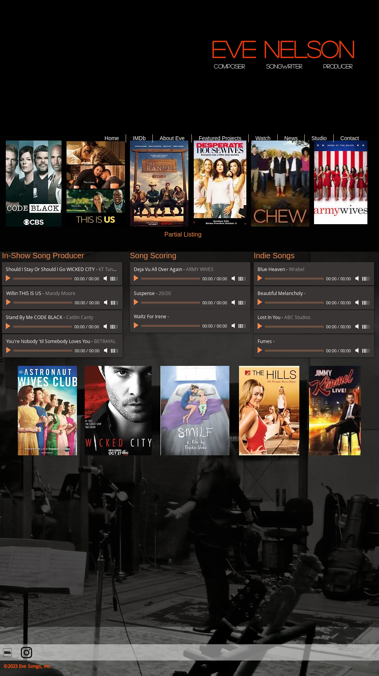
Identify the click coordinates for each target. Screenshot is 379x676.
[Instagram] (26, 652)
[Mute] (106, 326)
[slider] (114, 327)
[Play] (9, 326)
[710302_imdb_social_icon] (7, 652)
